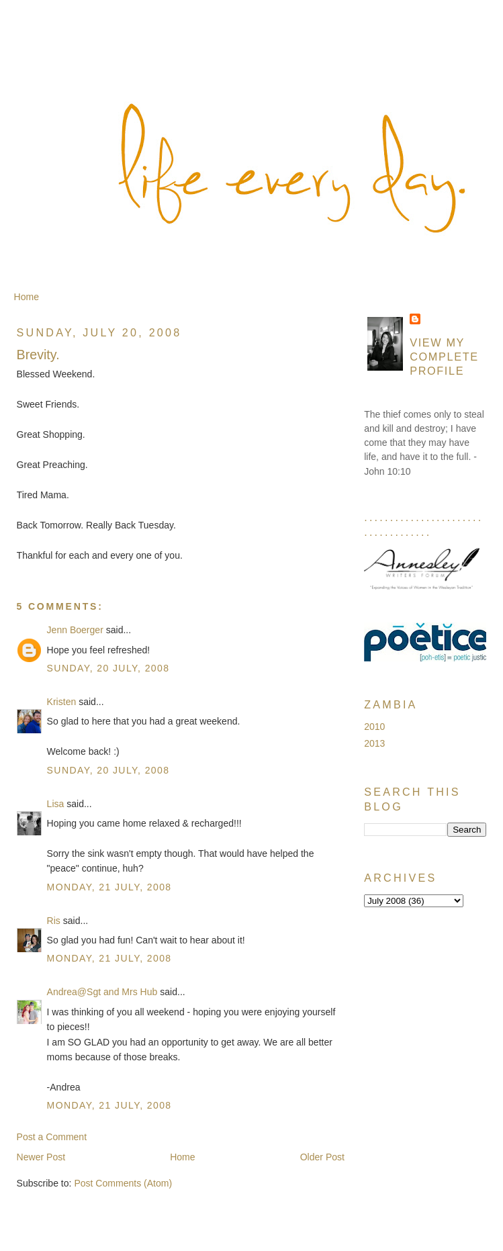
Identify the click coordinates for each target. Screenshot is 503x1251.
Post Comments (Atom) (123, 1183)
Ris (53, 920)
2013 (374, 743)
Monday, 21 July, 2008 (109, 887)
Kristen (62, 701)
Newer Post (41, 1157)
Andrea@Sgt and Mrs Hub (102, 991)
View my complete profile (444, 356)
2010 (374, 726)
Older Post (322, 1157)
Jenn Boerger (75, 629)
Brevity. (38, 354)
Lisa (55, 803)
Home (26, 296)
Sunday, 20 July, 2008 (108, 668)
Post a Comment (52, 1136)
